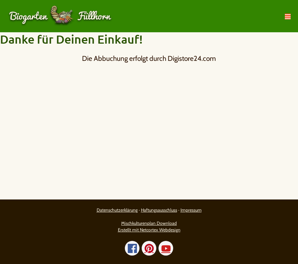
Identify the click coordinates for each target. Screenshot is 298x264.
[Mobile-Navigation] (288, 16)
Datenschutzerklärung (117, 210)
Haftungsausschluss (159, 210)
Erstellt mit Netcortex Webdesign (149, 229)
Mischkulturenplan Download (149, 223)
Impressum (191, 210)
